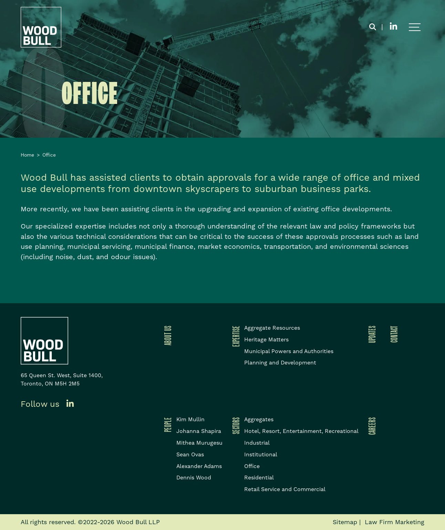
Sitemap (345, 522)
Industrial (257, 442)
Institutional (260, 454)
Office (252, 466)
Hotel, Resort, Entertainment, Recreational (301, 431)
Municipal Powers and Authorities (288, 351)
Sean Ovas (190, 454)
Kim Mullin (190, 419)
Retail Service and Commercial (284, 489)
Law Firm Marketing (394, 522)
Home (27, 155)
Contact (393, 334)
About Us (167, 335)
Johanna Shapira (198, 431)
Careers (371, 426)
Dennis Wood (193, 477)
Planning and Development (280, 362)
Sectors (235, 425)
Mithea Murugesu (199, 442)
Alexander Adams (199, 466)
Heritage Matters (266, 339)
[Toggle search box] (372, 27)
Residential (259, 477)
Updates (371, 334)
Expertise (235, 336)
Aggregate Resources (272, 328)
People (167, 424)
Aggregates (258, 419)
